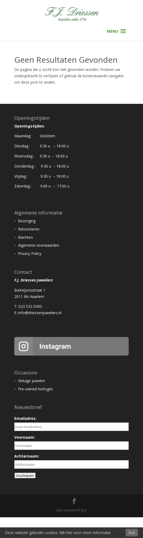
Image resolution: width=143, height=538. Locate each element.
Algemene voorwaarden (38, 245)
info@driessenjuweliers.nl (39, 312)
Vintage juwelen (31, 380)
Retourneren (28, 229)
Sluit (131, 532)
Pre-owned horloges (35, 388)
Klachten (25, 237)
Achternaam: (26, 456)
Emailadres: (25, 418)
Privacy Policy (29, 253)
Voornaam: (24, 437)
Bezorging (26, 220)
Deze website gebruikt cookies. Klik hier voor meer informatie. (58, 532)
